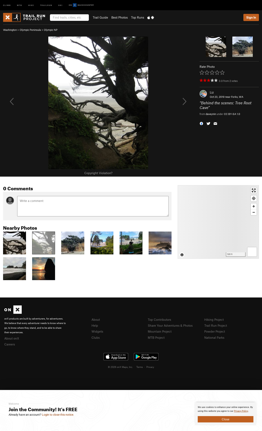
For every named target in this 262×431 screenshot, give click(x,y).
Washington (10, 29)
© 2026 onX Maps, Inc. (120, 366)
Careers (9, 344)
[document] (225, 413)
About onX (11, 338)
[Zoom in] (254, 206)
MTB (19, 5)
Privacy (150, 366)
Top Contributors (159, 319)
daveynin (211, 114)
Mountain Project (160, 331)
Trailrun (46, 5)
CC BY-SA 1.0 (232, 114)
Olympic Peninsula (30, 29)
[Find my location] (254, 198)
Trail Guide (100, 17)
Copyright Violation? (98, 173)
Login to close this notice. (58, 414)
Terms (139, 366)
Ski (60, 5)
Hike (31, 5)
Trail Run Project (215, 325)
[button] (201, 123)
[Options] (252, 251)
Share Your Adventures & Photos (170, 325)
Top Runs (137, 17)
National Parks (214, 337)
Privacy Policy (241, 411)
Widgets (97, 331)
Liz (212, 92)
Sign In (251, 17)
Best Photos (119, 17)
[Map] (218, 221)
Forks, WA (237, 96)
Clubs (95, 337)
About (95, 319)
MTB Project (156, 337)
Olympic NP (51, 29)
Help (94, 325)
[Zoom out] (254, 212)
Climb (7, 5)
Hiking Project (214, 319)
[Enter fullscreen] (254, 190)
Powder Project (214, 331)
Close (225, 419)
